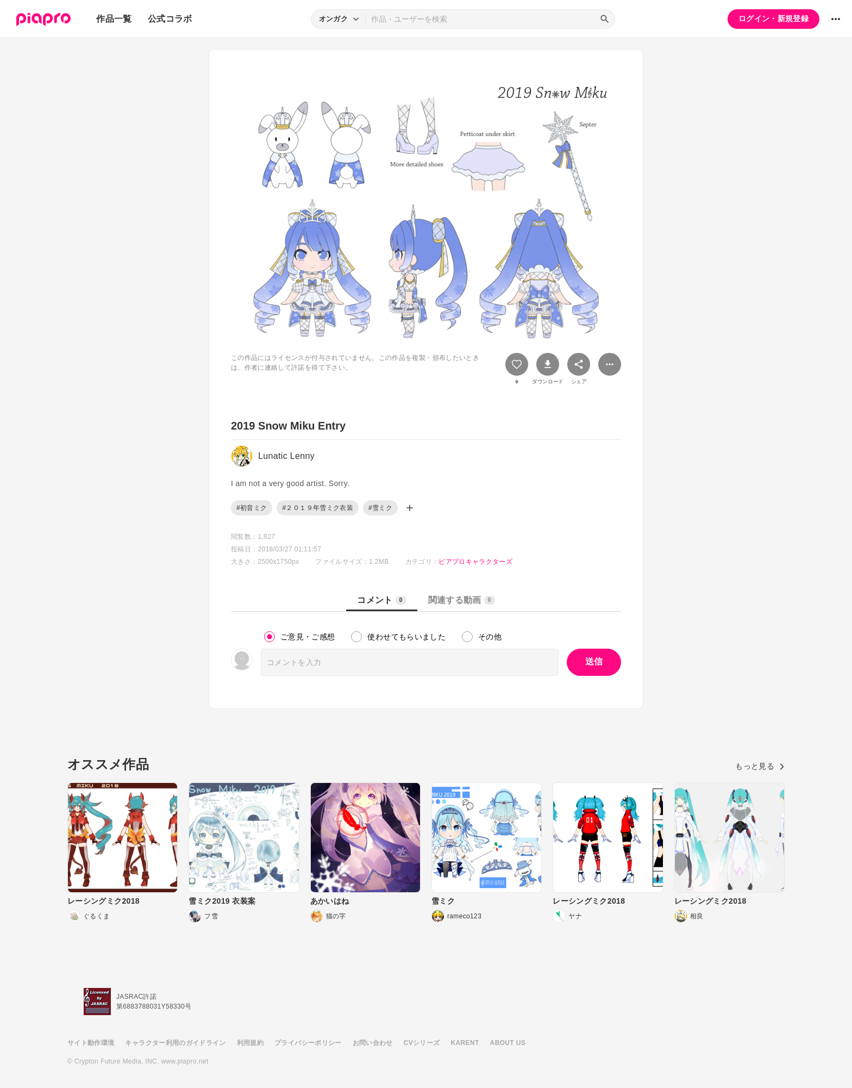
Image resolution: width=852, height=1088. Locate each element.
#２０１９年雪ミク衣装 (317, 508)
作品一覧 (113, 18)
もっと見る (760, 766)
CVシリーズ (422, 1043)
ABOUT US (507, 1043)
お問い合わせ (373, 1043)
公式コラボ (170, 18)
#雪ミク (380, 508)
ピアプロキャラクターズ (475, 561)
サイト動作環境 (90, 1043)
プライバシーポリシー (308, 1043)
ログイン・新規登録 (773, 18)
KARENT (465, 1043)
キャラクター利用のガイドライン (175, 1043)
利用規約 (250, 1043)
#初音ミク (251, 508)
